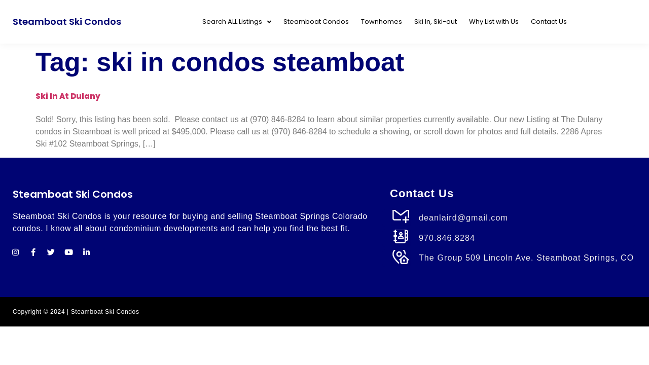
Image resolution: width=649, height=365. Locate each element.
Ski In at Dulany (67, 96)
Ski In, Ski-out (435, 21)
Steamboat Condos (316, 21)
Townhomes (381, 21)
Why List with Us (494, 21)
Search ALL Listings (236, 22)
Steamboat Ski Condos (67, 21)
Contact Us (549, 21)
